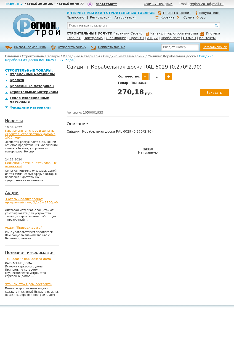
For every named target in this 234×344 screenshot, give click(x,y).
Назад (148, 149)
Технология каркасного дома (28, 259)
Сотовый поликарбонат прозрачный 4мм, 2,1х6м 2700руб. (32, 200)
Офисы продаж (158, 4)
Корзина (167, 17)
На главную (148, 152)
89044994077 (106, 4)
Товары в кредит (174, 13)
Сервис (136, 33)
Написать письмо (108, 47)
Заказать (214, 92)
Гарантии (121, 33)
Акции (152, 38)
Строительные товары (41, 56)
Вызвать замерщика (25, 47)
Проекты (136, 38)
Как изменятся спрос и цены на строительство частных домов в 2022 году (30, 134)
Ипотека (210, 33)
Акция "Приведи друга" (23, 227)
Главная (73, 38)
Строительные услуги (89, 33)
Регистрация (101, 17)
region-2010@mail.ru (206, 4)
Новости (14, 120)
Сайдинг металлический (123, 56)
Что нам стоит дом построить (28, 284)
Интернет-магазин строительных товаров (111, 13)
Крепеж (17, 80)
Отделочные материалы (32, 74)
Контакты (207, 38)
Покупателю (207, 13)
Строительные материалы (34, 92)
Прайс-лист (76, 17)
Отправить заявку (68, 47)
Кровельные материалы (32, 86)
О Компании (116, 38)
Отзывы (189, 38)
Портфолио (93, 38)
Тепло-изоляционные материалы (29, 99)
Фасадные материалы (81, 56)
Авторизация (125, 17)
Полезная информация (30, 252)
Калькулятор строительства (172, 33)
